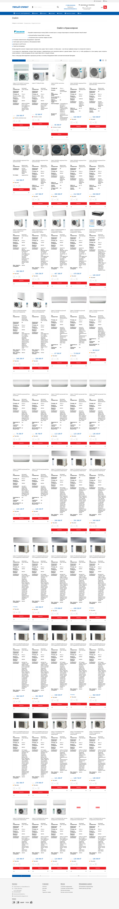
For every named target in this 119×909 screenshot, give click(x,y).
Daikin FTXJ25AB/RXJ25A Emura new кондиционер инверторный (21, 732)
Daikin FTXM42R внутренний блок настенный (78, 395)
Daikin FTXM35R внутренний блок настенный (59, 395)
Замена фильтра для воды (85, 888)
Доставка (52, 13)
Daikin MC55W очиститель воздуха (57, 84)
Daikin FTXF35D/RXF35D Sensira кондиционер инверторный (59, 819)
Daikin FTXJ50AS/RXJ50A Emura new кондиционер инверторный (78, 556)
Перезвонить (70, 7)
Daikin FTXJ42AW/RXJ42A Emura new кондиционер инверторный (21, 556)
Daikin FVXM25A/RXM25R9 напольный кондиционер (38, 311)
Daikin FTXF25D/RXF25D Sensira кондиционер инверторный (40, 819)
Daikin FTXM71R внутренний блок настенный (40, 470)
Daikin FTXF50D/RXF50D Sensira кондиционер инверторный (97, 819)
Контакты (43, 13)
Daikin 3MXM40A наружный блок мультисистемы (97, 161)
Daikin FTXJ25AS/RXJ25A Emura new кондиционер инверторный (40, 644)
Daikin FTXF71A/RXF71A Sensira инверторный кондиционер (21, 84)
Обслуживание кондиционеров (86, 886)
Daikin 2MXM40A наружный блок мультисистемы (78, 161)
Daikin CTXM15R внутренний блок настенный (96, 311)
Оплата (59, 13)
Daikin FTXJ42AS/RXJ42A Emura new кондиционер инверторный (97, 556)
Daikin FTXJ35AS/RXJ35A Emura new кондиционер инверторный (21, 644)
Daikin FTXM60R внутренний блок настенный (21, 470)
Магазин (35, 13)
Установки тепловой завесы (67, 888)
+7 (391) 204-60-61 (70, 5)
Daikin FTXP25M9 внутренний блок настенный (58, 311)
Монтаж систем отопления (67, 892)
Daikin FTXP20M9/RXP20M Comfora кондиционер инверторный (57, 733)
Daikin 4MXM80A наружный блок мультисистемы (97, 84)
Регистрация (97, 1)
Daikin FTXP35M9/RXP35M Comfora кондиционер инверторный (96, 733)
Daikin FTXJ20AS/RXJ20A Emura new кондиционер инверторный (59, 556)
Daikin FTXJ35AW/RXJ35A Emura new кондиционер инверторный (97, 470)
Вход (105, 1)
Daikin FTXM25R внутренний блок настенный (40, 395)
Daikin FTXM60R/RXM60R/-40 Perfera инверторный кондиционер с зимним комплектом (58, 231)
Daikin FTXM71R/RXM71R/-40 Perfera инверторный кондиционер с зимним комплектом (39, 231)
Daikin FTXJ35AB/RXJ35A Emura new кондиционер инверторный (97, 644)
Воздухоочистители (35, 23)
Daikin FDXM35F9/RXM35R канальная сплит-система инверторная (96, 231)
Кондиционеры (27, 23)
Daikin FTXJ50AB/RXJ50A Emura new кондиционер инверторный (59, 644)
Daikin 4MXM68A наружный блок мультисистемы (21, 161)
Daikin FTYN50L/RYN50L (38, 83)
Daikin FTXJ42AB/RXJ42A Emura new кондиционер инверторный (78, 644)
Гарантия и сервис (70, 13)
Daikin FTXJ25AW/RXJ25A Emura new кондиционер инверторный (78, 470)
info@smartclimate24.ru (70, 8)
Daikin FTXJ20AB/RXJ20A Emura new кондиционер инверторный (40, 732)
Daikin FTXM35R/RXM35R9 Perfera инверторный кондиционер (19, 231)
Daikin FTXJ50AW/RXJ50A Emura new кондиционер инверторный (40, 556)
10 (61, 60)
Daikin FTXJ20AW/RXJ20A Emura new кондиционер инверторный (59, 470)
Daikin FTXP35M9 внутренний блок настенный (77, 311)
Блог (79, 13)
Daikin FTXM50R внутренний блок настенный (97, 395)
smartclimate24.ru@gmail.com (21, 896)
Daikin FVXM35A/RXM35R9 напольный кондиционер (19, 311)
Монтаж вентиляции (65, 890)
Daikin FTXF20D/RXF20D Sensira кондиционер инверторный (21, 819)
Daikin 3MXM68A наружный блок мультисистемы (40, 161)
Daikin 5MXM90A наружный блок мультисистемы (78, 84)
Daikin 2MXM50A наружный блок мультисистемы (59, 161)
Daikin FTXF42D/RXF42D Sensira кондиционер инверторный (78, 819)
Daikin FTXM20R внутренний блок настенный (21, 395)
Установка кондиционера (66, 886)
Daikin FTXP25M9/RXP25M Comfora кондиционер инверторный (76, 733)
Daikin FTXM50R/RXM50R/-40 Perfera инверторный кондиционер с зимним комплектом (77, 231)
